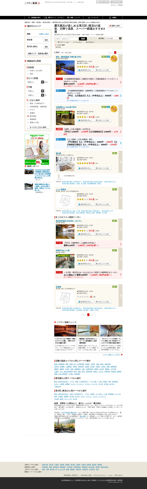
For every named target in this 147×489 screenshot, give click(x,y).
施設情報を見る (85, 70)
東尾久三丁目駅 (90, 212)
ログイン (114, 5)
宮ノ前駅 (83, 183)
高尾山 (95, 371)
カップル (95, 384)
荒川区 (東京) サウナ (110, 181)
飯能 (67, 469)
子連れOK (57, 386)
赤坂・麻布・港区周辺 (103, 364)
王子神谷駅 (79, 310)
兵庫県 (62, 464)
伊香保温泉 (77, 467)
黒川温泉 (91, 467)
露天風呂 (115, 381)
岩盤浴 (32, 113)
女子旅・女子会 (109, 384)
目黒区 (98, 366)
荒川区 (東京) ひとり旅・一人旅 (71, 211)
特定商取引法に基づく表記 (82, 480)
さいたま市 (61, 469)
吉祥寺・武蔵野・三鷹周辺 (63, 366)
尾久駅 (99, 183)
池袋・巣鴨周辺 (111, 366)
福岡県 (99, 464)
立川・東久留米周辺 (66, 371)
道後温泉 (85, 467)
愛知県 (94, 464)
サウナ (72, 381)
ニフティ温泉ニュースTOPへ (112, 354)
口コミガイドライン (100, 475)
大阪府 (78, 464)
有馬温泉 (56, 467)
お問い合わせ (118, 475)
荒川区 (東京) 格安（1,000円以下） (72, 181)
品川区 (92, 366)
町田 (75, 371)
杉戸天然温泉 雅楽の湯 (69, 412)
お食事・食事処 (65, 384)
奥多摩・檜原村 (116, 371)
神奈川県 (45, 464)
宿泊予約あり (90, 42)
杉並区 (87, 366)
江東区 (56, 371)
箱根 (50, 467)
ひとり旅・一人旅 (96, 381)
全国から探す (44, 34)
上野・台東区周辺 (87, 369)
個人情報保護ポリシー (68, 480)
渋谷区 (93, 364)
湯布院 (97, 467)
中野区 (75, 366)
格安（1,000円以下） (82, 381)
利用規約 (94, 480)
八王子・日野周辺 (104, 371)
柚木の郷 (83, 416)
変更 (46, 40)
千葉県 (56, 464)
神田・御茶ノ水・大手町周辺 (74, 364)
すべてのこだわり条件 (38, 127)
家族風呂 (33, 119)
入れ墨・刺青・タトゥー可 (63, 399)
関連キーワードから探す (33, 472)
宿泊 (109, 381)
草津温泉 (45, 467)
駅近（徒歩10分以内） (61, 381)
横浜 (43, 469)
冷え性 (101, 384)
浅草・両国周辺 (75, 369)
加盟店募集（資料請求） (71, 475)
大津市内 (92, 469)
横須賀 (52, 469)
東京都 (73, 464)
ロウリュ (88, 384)
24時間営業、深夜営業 (38, 107)
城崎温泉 (63, 467)
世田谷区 (81, 366)
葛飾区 (107, 369)
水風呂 (105, 381)
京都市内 (85, 469)
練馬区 (56, 369)
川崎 (47, 469)
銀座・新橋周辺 (59, 364)
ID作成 (120, 5)
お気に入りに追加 (103, 70)
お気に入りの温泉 (102, 2)
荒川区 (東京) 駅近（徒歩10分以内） (93, 181)
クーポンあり (77, 42)
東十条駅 (85, 310)
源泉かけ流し (35, 122)
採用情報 (119, 480)
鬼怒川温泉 (104, 467)
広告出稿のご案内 (86, 475)
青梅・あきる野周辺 (60, 374)
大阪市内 (78, 469)
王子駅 (96, 310)
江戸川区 (113, 369)
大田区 (103, 366)
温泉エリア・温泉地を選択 (38, 53)
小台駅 (78, 183)
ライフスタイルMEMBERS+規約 (107, 480)
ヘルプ (110, 475)
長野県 (89, 464)
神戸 (97, 469)
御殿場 (72, 469)
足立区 (102, 369)
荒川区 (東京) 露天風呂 (68, 183)
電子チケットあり (63, 42)
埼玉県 (51, 464)
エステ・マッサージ (77, 384)
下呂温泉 (69, 467)
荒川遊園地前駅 (91, 183)
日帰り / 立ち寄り (36, 71)
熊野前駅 (98, 212)
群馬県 (67, 464)
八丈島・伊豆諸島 (74, 374)
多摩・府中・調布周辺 (85, 371)
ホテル (56, 384)
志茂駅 (91, 310)
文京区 (67, 369)
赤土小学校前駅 (80, 212)
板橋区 (62, 369)
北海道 (83, 464)
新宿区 (87, 364)
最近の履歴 (116, 2)
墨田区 (96, 369)
